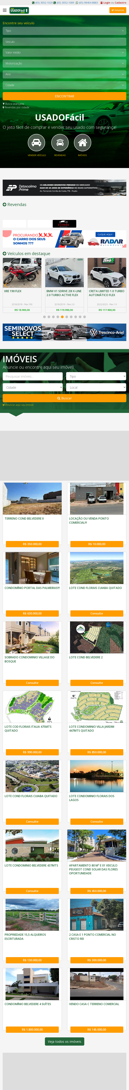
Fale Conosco (14, 1077)
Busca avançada (13, 103)
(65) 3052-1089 (65, 2)
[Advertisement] (64, 461)
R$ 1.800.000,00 (32, 968)
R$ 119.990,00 (64, 315)
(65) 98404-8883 (88, 2)
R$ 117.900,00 (107, 315)
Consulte (97, 602)
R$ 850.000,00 (97, 724)
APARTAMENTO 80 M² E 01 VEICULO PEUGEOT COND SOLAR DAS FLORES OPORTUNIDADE (93, 833)
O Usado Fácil (14, 1072)
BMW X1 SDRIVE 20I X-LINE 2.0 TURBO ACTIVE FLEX (64, 298)
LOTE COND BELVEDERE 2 (86, 646)
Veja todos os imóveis (64, 980)
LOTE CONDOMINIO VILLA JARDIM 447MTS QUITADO (91, 709)
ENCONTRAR (64, 96)
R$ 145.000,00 (97, 968)
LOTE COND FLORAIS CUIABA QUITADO (95, 585)
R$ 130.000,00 (32, 907)
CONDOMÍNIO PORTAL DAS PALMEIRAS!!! (32, 585)
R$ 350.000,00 (32, 541)
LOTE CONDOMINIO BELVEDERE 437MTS (31, 829)
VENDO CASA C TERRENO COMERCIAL (94, 951)
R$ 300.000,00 (97, 907)
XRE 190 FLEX (13, 296)
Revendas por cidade (16, 107)
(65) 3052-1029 (44, 2)
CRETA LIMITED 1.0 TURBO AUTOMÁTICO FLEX (104, 300)
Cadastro (120, 2)
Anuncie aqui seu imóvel (18, 410)
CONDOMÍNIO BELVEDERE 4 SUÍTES (28, 951)
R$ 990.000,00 (32, 724)
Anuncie (118, 10)
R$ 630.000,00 (32, 602)
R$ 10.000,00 (96, 541)
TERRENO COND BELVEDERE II (24, 524)
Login (105, 2)
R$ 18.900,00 (22, 315)
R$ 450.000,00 (97, 846)
